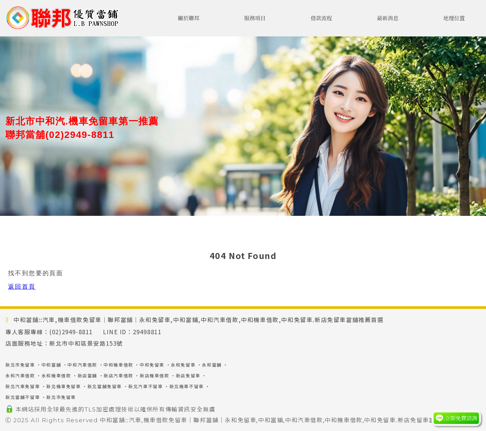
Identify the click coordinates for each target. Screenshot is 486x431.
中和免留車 (152, 365)
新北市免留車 (20, 365)
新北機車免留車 (63, 386)
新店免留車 (188, 375)
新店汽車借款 (118, 375)
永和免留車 (183, 365)
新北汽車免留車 (22, 386)
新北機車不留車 (186, 386)
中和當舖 (51, 365)
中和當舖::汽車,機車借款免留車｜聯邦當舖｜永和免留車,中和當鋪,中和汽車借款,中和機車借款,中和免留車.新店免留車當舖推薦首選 (283, 419)
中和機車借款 (118, 365)
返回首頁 (22, 286)
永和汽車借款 (20, 375)
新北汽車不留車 (145, 386)
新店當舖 (87, 375)
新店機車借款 (154, 375)
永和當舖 (211, 365)
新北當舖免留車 (104, 386)
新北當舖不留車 (22, 397)
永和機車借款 (56, 375)
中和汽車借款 (82, 365)
